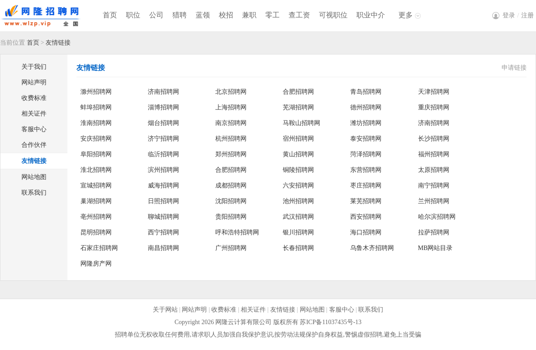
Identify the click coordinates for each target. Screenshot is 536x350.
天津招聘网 (433, 91)
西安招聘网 (365, 216)
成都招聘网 (231, 185)
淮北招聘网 (96, 170)
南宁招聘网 (433, 185)
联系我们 (33, 192)
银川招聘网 (298, 232)
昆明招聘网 (96, 232)
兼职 (249, 15)
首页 (110, 15)
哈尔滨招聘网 (437, 216)
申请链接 (514, 67)
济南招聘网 (163, 91)
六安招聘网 (298, 185)
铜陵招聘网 (298, 170)
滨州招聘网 (163, 170)
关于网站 (165, 309)
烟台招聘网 (163, 123)
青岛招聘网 (365, 91)
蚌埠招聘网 (96, 107)
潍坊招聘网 (365, 123)
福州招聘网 (433, 154)
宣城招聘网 (96, 185)
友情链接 (33, 161)
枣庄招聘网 (365, 185)
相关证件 (33, 113)
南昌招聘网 (163, 248)
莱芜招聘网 (365, 201)
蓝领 (203, 15)
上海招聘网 (231, 107)
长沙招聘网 (433, 138)
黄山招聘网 (298, 154)
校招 (226, 15)
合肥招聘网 (298, 91)
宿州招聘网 (298, 138)
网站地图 (33, 177)
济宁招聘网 (163, 138)
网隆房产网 (96, 263)
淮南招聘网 (96, 123)
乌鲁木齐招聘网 (372, 248)
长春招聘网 (298, 248)
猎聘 (179, 15)
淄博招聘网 (163, 107)
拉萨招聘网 (433, 232)
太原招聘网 (433, 170)
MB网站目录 (435, 248)
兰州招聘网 (433, 201)
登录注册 (518, 15)
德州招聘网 (365, 107)
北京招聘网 (231, 91)
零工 (272, 15)
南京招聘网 (231, 123)
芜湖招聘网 (298, 107)
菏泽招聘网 (365, 154)
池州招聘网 (298, 201)
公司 (156, 15)
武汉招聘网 (298, 216)
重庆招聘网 (433, 107)
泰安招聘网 (365, 138)
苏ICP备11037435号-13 (330, 322)
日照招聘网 (163, 201)
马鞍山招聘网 (301, 123)
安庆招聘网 (96, 138)
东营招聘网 (365, 170)
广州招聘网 (231, 248)
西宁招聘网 (163, 232)
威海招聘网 (163, 185)
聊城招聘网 (163, 216)
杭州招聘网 (231, 138)
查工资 (299, 15)
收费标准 (33, 98)
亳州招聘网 (96, 216)
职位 (133, 15)
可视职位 (333, 15)
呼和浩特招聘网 (237, 232)
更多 (405, 15)
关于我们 (33, 66)
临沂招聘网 (163, 154)
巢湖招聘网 (96, 201)
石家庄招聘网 (99, 248)
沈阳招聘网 (231, 201)
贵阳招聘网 (231, 216)
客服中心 (33, 129)
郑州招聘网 (231, 154)
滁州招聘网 (96, 91)
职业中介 (370, 15)
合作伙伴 (33, 145)
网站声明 (33, 82)
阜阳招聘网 (96, 154)
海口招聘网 (365, 232)
